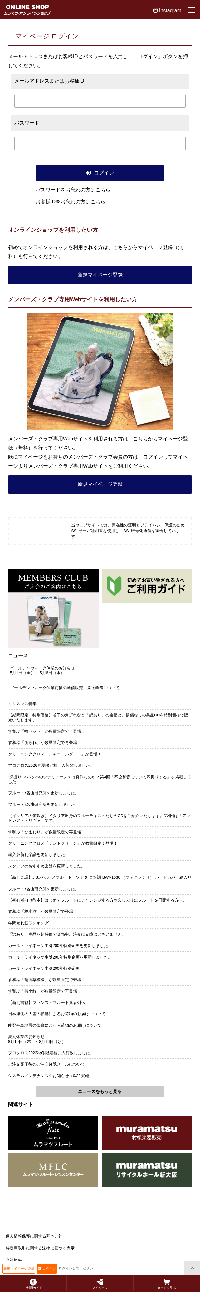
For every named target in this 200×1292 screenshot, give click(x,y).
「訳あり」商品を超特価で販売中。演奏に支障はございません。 (67, 934)
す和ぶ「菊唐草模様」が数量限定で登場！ (46, 979)
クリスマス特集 (22, 703)
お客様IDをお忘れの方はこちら (70, 201)
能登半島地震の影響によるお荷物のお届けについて (54, 1025)
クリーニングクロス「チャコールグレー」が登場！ (54, 754)
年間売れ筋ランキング (28, 923)
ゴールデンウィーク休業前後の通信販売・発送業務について (65, 687)
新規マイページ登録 (100, 274)
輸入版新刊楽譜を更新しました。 (38, 854)
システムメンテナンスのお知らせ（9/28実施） (50, 1075)
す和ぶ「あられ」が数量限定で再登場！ (44, 742)
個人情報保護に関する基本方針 (34, 1236)
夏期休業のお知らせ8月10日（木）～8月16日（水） (37, 1039)
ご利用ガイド (33, 1284)
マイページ (100, 1284)
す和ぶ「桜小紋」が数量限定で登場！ (42, 911)
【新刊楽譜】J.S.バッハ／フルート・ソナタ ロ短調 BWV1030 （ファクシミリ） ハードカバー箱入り (100, 877)
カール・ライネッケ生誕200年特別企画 (44, 968)
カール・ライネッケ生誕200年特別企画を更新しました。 (60, 945)
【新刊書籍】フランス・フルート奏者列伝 (46, 1002)
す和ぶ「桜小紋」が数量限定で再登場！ (44, 991)
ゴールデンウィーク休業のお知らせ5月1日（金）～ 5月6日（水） (42, 670)
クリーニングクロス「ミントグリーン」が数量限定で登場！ (63, 843)
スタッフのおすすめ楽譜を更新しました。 (46, 866)
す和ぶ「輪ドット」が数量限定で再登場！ (46, 731)
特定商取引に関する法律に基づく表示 (40, 1248)
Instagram (167, 10)
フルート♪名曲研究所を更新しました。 (43, 793)
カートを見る (166, 1284)
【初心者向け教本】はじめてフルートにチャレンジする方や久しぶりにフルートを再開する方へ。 (97, 900)
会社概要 (14, 1260)
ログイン (47, 1268)
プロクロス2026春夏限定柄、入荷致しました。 (51, 765)
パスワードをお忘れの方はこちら (73, 189)
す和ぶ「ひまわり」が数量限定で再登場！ (46, 832)
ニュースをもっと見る (100, 1091)
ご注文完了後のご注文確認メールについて (46, 1064)
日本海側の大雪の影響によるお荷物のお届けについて (56, 1013)
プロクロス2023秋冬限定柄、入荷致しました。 (51, 1052)
